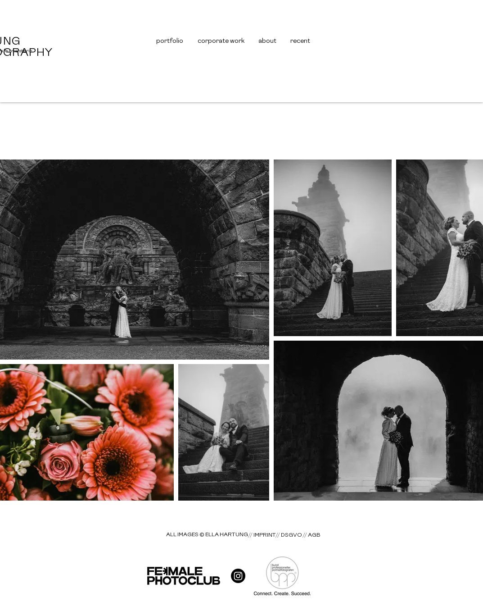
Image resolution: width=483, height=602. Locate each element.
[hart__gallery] (238, 576)
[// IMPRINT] (262, 535)
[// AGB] (311, 535)
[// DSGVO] (288, 535)
